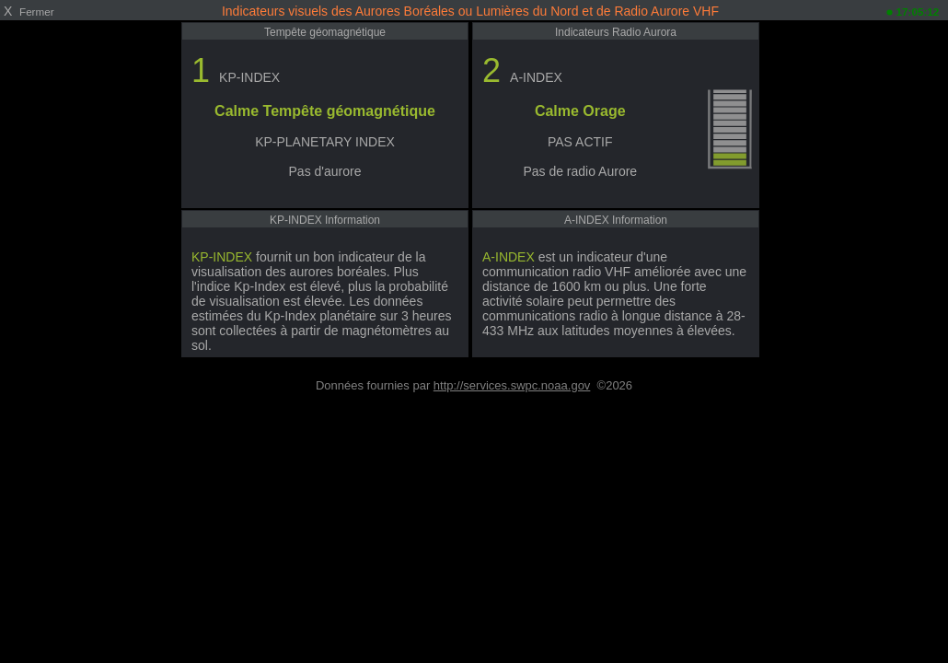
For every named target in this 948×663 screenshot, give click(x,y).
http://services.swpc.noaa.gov (512, 385)
